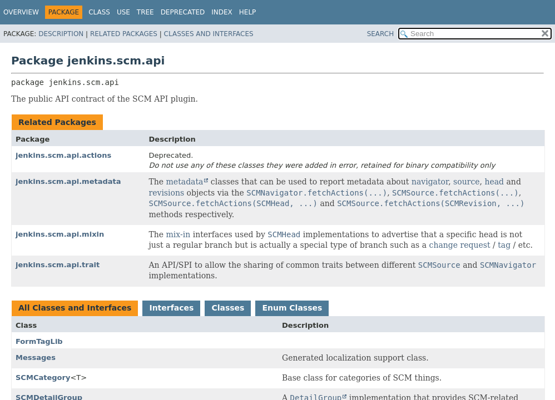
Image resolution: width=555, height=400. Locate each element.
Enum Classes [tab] (292, 307)
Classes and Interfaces (209, 34)
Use (123, 12)
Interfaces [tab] (171, 307)
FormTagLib (39, 341)
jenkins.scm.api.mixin (60, 234)
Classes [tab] (227, 307)
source (466, 181)
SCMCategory (43, 377)
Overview (21, 12)
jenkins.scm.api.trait (58, 265)
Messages (36, 357)
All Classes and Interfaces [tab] (74, 307)
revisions (167, 192)
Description (60, 34)
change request (459, 245)
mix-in (178, 234)
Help (247, 12)
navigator (430, 181)
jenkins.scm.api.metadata (68, 181)
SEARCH (380, 34)
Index (221, 12)
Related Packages (123, 34)
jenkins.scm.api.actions (63, 155)
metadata (185, 181)
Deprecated (183, 12)
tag (504, 245)
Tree (145, 12)
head (494, 181)
